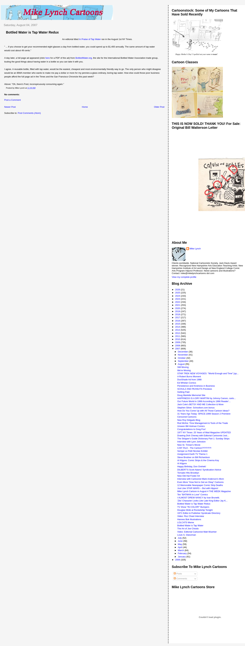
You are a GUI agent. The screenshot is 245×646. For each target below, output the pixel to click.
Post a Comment (12, 100)
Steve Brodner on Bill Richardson (193, 457)
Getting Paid (183, 392)
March (181, 550)
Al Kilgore (182, 463)
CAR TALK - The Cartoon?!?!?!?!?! (194, 448)
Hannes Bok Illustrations (189, 519)
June (180, 541)
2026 (178, 289)
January (182, 556)
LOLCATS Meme (185, 522)
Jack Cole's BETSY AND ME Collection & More (200, 404)
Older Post (159, 107)
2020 (178, 308)
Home (85, 107)
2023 (178, 299)
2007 (178, 348)
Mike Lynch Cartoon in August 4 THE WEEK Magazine (204, 491)
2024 (178, 296)
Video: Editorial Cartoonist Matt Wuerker (197, 532)
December (183, 351)
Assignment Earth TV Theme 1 (192, 454)
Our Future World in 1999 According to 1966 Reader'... (204, 401)
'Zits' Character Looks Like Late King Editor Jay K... (202, 500)
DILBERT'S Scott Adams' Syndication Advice (199, 469)
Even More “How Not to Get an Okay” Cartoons (200, 482)
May (180, 544)
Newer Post (10, 107)
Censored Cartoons (187, 417)
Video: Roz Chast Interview (190, 516)
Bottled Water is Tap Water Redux (32, 32)
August (181, 364)
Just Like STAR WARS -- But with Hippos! (197, 488)
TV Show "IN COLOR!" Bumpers (193, 507)
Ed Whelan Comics (186, 383)
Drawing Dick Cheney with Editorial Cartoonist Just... (203, 435)
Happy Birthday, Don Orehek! (191, 466)
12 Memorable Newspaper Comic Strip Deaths (200, 485)
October (182, 358)
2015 (178, 323)
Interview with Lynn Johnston (191, 441)
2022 (178, 302)
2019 (178, 311)
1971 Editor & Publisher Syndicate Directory (198, 513)
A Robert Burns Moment (189, 376)
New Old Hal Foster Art (188, 476)
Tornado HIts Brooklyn (188, 472)
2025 (178, 292)
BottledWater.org (83, 58)
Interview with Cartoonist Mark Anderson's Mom (200, 479)
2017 (178, 317)
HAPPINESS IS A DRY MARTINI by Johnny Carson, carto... (206, 398)
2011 (178, 336)
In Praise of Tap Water (90, 39)
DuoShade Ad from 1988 (189, 379)
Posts (178, 573)
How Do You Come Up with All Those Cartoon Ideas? (203, 410)
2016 (178, 320)
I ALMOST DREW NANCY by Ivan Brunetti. (198, 497)
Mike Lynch (195, 248)
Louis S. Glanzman (186, 535)
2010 (178, 339)
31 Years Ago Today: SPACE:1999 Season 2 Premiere (203, 413)
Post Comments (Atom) (29, 113)
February (182, 553)
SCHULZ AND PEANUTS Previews (194, 389)
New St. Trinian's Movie (188, 445)
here (47, 58)
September (183, 361)
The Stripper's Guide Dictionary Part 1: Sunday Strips (203, 438)
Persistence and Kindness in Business (196, 386)
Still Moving (183, 367)
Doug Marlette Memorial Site (191, 395)
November (183, 354)
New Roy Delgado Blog (188, 420)
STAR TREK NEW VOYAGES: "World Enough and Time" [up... (208, 373)
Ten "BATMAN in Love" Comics (192, 494)
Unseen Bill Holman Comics (191, 426)
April (180, 547)
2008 (178, 345)
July (180, 538)
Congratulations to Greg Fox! (191, 429)
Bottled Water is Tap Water (190, 525)
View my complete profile (184, 277)
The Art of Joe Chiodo (188, 528)
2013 (178, 330)
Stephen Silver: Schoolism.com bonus (196, 407)
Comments (180, 578)
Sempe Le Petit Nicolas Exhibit (192, 451)
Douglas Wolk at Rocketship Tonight (195, 510)
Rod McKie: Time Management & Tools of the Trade (202, 423)
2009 (178, 342)
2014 (178, 327)
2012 (178, 333)
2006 (178, 559)
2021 (178, 305)
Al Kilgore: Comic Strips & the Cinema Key (198, 460)
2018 (178, 314)
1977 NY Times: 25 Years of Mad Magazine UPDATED (204, 432)
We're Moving (184, 370)
